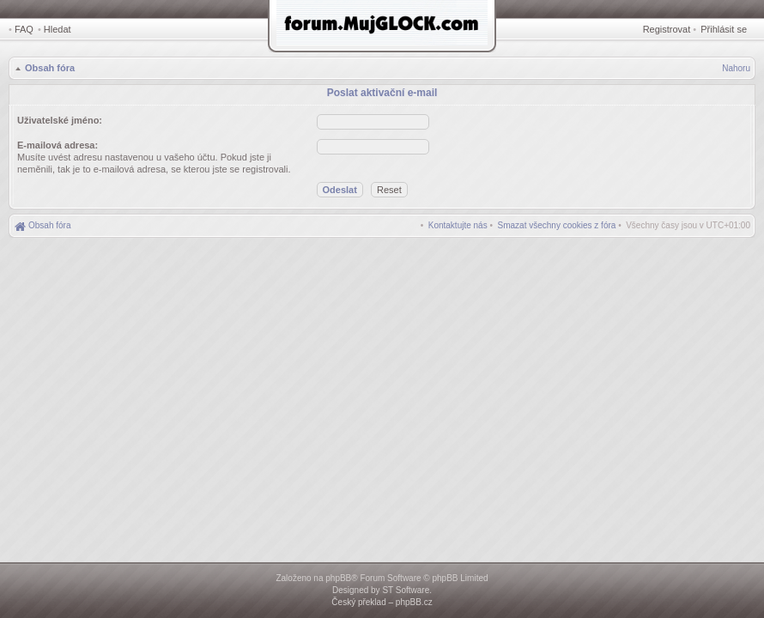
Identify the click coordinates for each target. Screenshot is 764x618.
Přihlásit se (723, 29)
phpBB (338, 578)
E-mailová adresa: (57, 145)
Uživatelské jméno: (59, 120)
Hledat (57, 29)
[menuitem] (557, 225)
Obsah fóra (50, 68)
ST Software (405, 590)
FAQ (24, 29)
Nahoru (736, 68)
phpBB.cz (414, 602)
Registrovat (667, 29)
